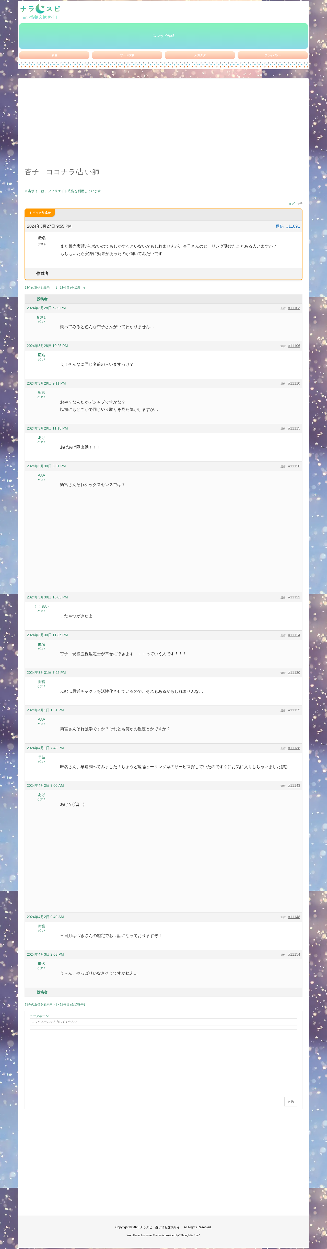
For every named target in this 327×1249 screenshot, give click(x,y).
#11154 (294, 954)
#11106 (294, 346)
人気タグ (200, 55)
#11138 (294, 748)
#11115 (294, 428)
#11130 (294, 672)
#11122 (294, 597)
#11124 (294, 635)
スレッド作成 (163, 36)
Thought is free (189, 1235)
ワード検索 (127, 55)
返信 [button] (280, 226)
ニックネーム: (39, 1016)
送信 (291, 1102)
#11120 (294, 466)
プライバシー (272, 55)
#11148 (294, 917)
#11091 (293, 226)
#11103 (294, 308)
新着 (54, 55)
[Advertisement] (163, 125)
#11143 (294, 785)
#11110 (294, 383)
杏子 (299, 203)
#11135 (294, 710)
